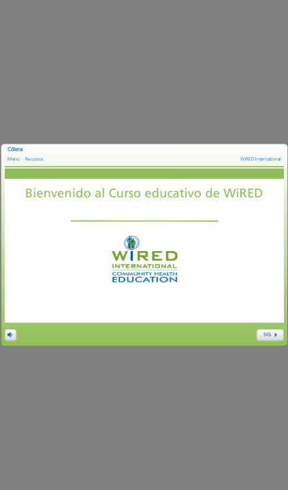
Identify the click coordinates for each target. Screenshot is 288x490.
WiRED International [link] (260, 158)
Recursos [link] (34, 158)
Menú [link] (13, 158)
